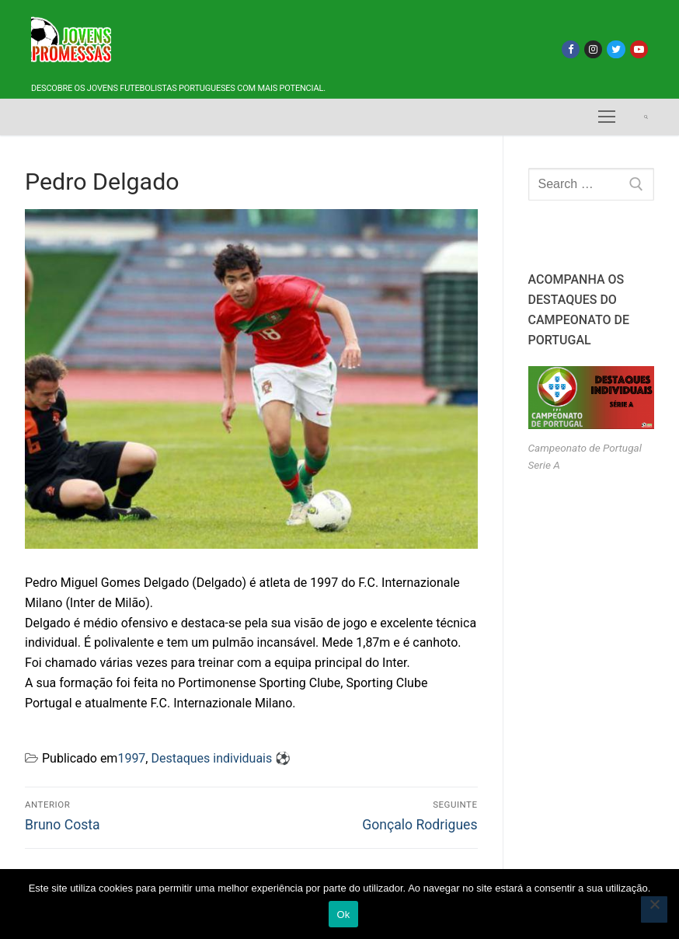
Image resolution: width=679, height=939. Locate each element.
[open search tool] (646, 117)
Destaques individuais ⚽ (221, 758)
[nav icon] (607, 117)
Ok (343, 914)
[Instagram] (593, 49)
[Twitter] (616, 49)
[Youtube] (639, 49)
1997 (131, 758)
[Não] (654, 909)
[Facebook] (571, 49)
